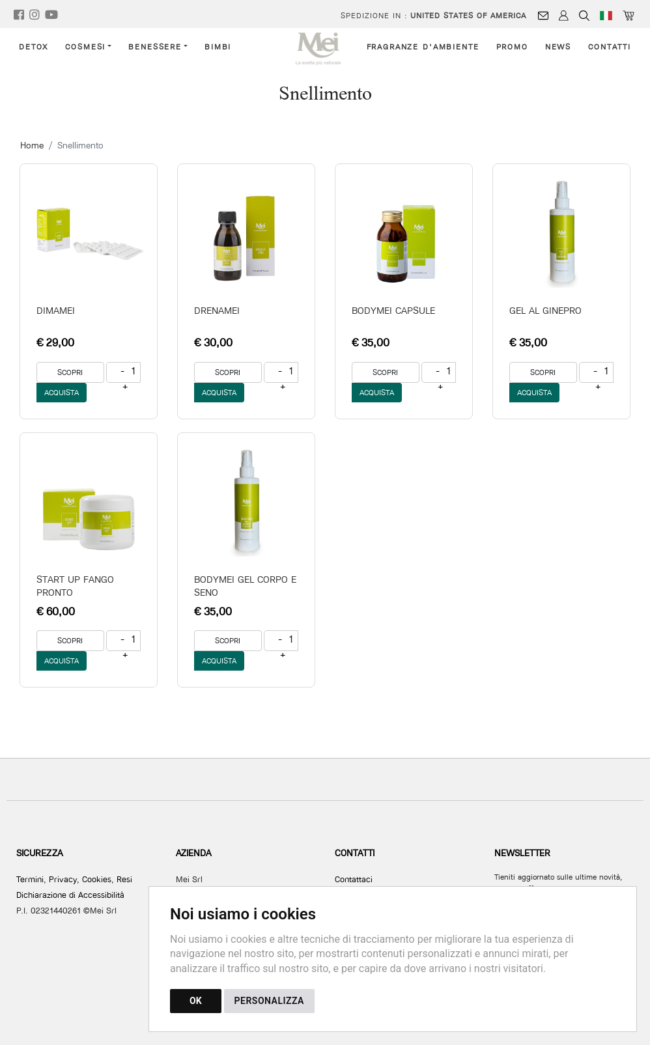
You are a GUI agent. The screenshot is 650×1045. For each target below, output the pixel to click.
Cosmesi (85, 46)
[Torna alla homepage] (325, 48)
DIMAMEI (55, 310)
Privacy (63, 879)
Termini (30, 879)
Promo (512, 46)
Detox (33, 46)
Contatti (609, 46)
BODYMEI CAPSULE (393, 310)
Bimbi (218, 46)
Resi (124, 879)
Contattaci (354, 879)
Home (32, 145)
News (558, 46)
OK (196, 1001)
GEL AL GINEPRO (545, 310)
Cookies (96, 879)
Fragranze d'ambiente (423, 46)
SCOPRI (70, 372)
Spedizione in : (433, 15)
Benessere (155, 46)
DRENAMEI (217, 310)
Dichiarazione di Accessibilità (70, 894)
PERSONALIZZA (269, 1001)
